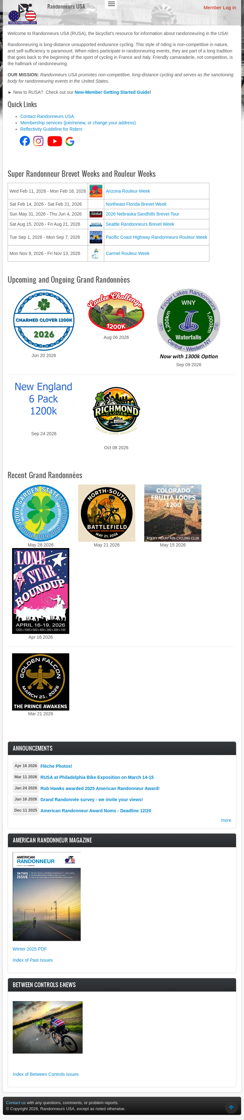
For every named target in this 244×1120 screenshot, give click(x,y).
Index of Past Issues (33, 960)
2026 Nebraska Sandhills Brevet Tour (142, 213)
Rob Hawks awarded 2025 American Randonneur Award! (99, 788)
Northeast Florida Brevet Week (136, 204)
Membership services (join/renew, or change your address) (78, 122)
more (226, 820)
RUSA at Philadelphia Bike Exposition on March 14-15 (97, 777)
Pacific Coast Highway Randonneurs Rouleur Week (156, 237)
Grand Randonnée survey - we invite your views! (91, 799)
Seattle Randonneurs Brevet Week (140, 224)
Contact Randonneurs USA (47, 116)
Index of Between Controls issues (46, 1074)
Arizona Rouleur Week (128, 191)
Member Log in (220, 7)
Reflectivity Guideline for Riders (51, 129)
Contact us (16, 1102)
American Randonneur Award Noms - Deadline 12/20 (95, 810)
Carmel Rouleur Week (127, 253)
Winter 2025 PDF (30, 949)
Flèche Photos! (56, 766)
